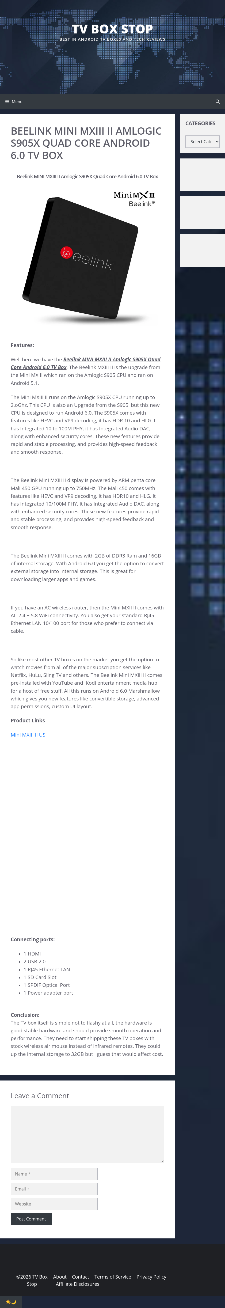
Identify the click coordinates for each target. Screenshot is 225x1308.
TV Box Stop (112, 28)
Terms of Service (112, 1276)
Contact (80, 1276)
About (60, 1276)
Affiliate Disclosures (77, 1284)
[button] (217, 101)
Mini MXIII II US (28, 734)
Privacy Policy (151, 1276)
